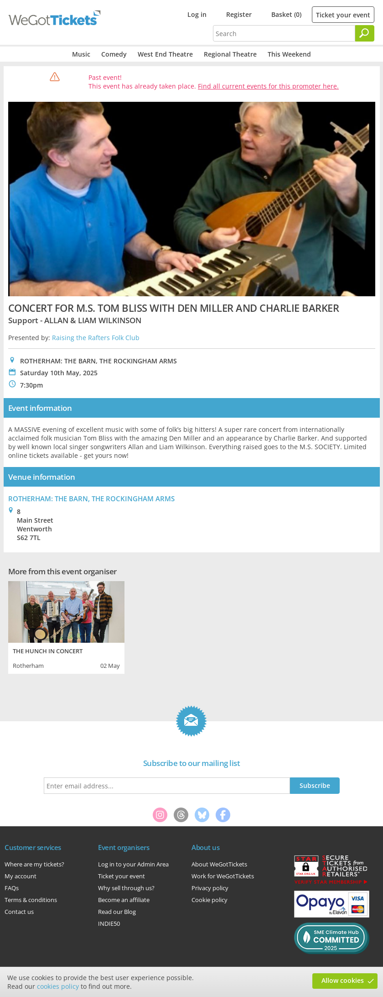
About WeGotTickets (219, 864)
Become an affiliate (124, 900)
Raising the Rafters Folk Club (96, 337)
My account (20, 876)
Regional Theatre (230, 54)
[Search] (364, 33)
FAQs (12, 888)
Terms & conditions (31, 900)
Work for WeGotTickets (223, 876)
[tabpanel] (66, 626)
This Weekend (289, 54)
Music (81, 54)
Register (239, 14)
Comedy (114, 54)
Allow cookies (342, 980)
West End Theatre (165, 54)
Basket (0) (286, 14)
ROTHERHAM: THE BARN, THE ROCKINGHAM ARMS (91, 498)
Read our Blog (117, 912)
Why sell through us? (126, 888)
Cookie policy (210, 900)
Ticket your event (343, 14)
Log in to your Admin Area (133, 864)
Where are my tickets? (34, 864)
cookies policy (58, 986)
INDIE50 (109, 923)
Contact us (19, 912)
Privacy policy (210, 888)
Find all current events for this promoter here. (268, 86)
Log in (197, 14)
